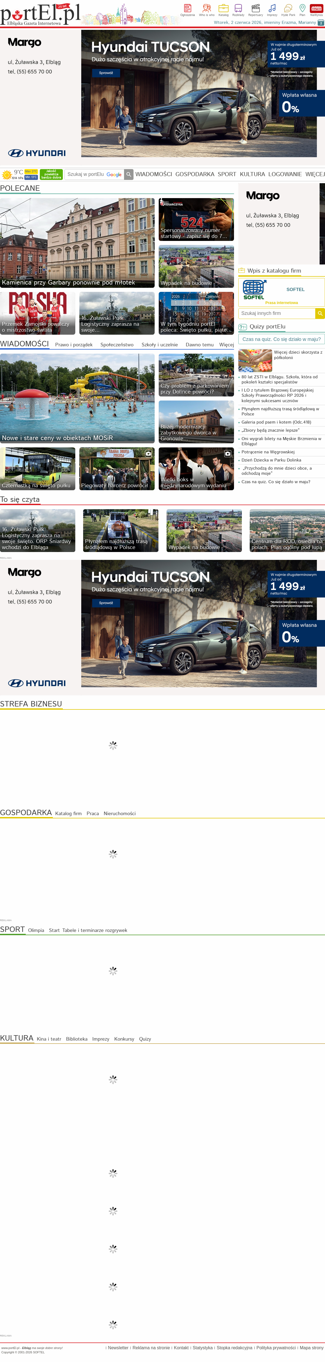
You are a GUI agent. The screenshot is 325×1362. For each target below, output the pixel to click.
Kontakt (181, 1347)
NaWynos (316, 8)
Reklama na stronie (151, 1347)
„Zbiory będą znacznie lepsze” (271, 430)
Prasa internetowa (281, 303)
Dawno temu (200, 344)
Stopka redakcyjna (234, 1347)
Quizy (145, 1039)
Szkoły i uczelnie (160, 344)
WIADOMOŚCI (153, 174)
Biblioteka (76, 1039)
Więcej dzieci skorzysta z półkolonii (298, 355)
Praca (93, 813)
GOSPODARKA (195, 174)
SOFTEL (296, 289)
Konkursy (124, 1039)
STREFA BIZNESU (31, 704)
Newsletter (118, 1347)
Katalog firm (68, 813)
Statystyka (203, 1347)
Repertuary (255, 15)
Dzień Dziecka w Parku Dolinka (271, 460)
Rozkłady (238, 15)
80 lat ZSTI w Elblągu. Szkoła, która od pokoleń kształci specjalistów (280, 379)
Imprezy (272, 15)
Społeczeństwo (117, 344)
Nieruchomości (120, 813)
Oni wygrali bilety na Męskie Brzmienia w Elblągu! (281, 441)
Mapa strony (312, 1347)
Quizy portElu (261, 327)
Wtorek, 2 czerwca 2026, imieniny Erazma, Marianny (265, 23)
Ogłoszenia (187, 15)
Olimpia (36, 930)
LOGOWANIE (285, 174)
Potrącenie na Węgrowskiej (268, 452)
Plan (302, 15)
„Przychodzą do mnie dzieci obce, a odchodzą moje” (277, 471)
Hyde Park (288, 15)
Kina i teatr (49, 1039)
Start (54, 930)
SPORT (227, 174)
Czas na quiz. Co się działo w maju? (276, 482)
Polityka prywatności (276, 1347)
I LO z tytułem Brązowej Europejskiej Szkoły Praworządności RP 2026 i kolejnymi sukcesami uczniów (278, 395)
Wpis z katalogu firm (269, 271)
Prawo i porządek (74, 344)
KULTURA (252, 174)
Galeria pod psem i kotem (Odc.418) (276, 422)
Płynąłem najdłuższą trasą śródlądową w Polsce (280, 411)
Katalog (224, 15)
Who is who (206, 15)
